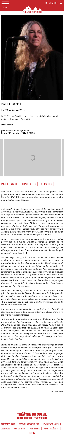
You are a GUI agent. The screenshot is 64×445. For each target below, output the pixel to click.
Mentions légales (51, 429)
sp (53, 3)
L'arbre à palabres (51, 424)
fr (46, 3)
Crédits (31, 433)
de (56, 3)
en (50, 3)
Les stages (5, 429)
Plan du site (35, 429)
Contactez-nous (8, 424)
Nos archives (19, 429)
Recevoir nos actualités (29, 424)
